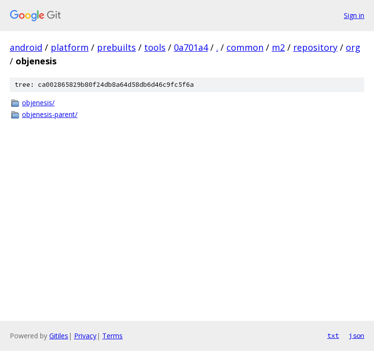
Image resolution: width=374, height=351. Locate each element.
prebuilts (116, 47)
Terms (112, 335)
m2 (278, 47)
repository (315, 47)
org (353, 47)
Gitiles (58, 335)
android (26, 47)
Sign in (354, 15)
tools (155, 47)
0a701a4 (191, 47)
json (356, 335)
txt (333, 335)
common (244, 47)
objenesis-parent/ (49, 114)
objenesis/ (38, 102)
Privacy (85, 335)
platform (70, 47)
